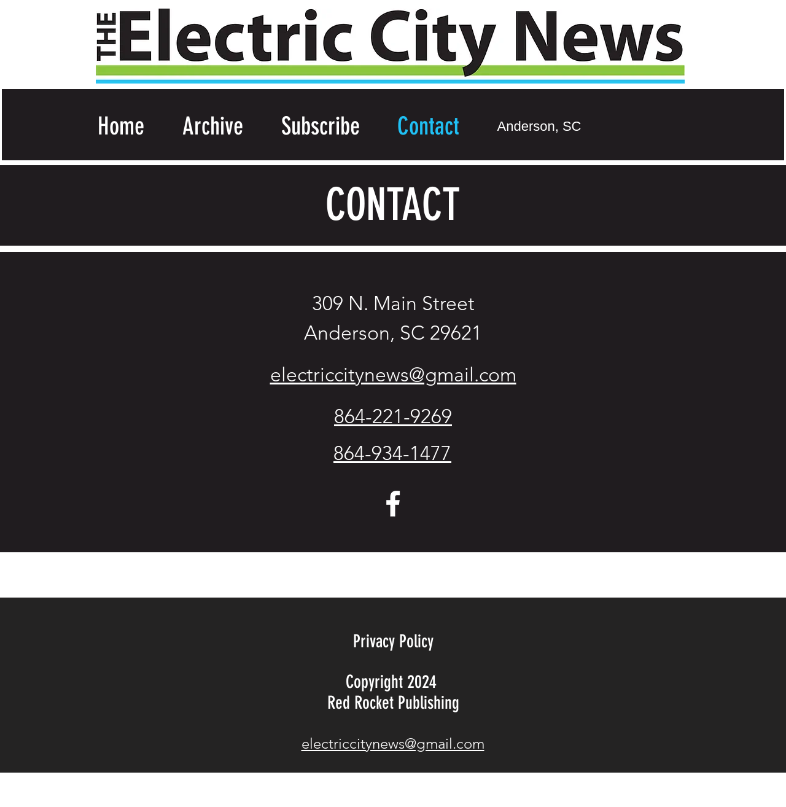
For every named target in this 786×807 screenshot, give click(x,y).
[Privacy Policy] (393, 641)
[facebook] (393, 503)
